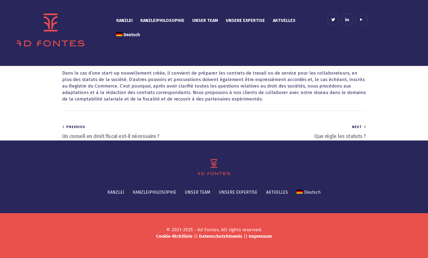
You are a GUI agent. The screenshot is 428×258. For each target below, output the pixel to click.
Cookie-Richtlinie (174, 236)
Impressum (260, 236)
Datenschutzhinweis (220, 236)
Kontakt (344, 37)
